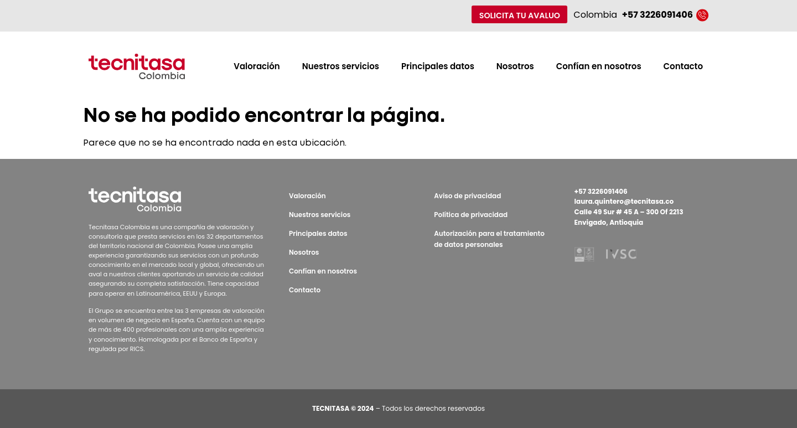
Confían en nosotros (598, 66)
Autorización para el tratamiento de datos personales (489, 239)
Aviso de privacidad (467, 195)
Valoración (257, 66)
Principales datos (437, 66)
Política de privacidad (471, 214)
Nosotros (515, 66)
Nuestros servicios (340, 66)
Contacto (683, 66)
